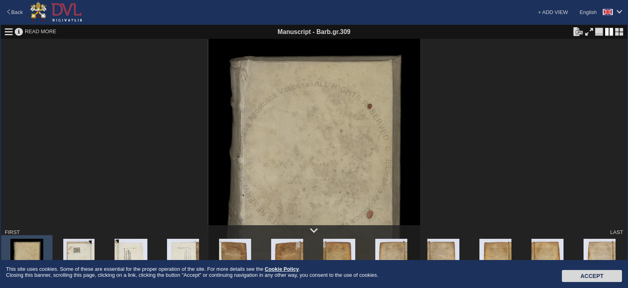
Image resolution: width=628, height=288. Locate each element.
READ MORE (40, 31)
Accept (592, 276)
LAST (616, 232)
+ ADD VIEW (553, 12)
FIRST (12, 232)
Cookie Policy (282, 269)
